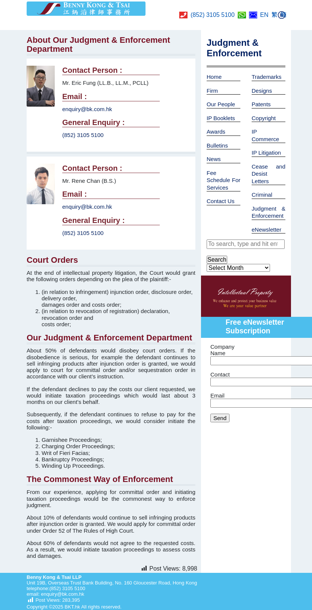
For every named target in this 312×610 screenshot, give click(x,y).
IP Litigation (266, 152)
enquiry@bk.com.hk (87, 109)
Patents (261, 104)
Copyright (264, 118)
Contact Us (220, 201)
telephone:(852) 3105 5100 (56, 588)
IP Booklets (221, 118)
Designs (262, 90)
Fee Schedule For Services (223, 180)
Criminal (262, 194)
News (214, 159)
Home (214, 77)
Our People (221, 104)
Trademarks (266, 77)
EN (264, 15)
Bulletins (217, 145)
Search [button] (216, 259)
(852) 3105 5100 (212, 15)
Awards (216, 131)
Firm (212, 90)
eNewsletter (266, 229)
